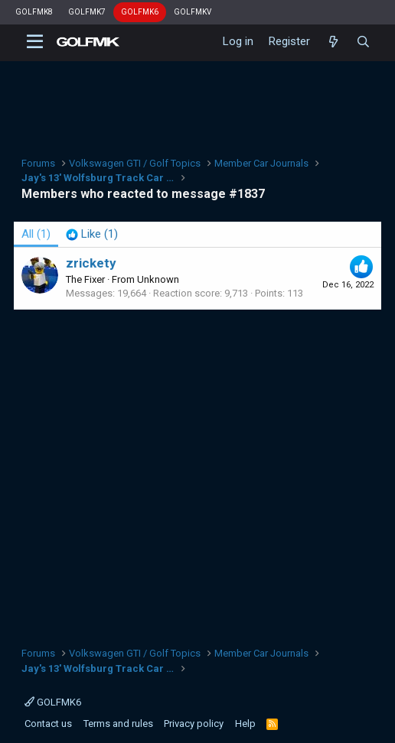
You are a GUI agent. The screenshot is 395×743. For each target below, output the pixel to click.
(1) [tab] (36, 234)
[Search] (363, 42)
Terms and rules (118, 723)
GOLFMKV (192, 12)
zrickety (91, 263)
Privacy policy (194, 723)
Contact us (48, 723)
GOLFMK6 (139, 12)
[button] (35, 42)
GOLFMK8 (34, 12)
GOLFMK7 (87, 12)
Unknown (158, 279)
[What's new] (333, 42)
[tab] (92, 234)
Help (245, 723)
